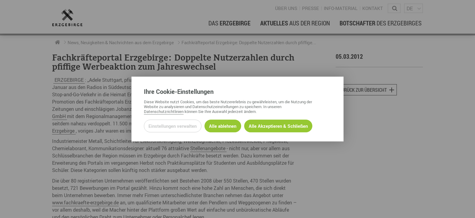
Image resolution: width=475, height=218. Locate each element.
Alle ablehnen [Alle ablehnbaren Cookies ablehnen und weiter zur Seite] (222, 126)
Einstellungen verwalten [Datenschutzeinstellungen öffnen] (172, 126)
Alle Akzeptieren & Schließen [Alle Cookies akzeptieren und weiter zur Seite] (278, 126)
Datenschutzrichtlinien (164, 111)
